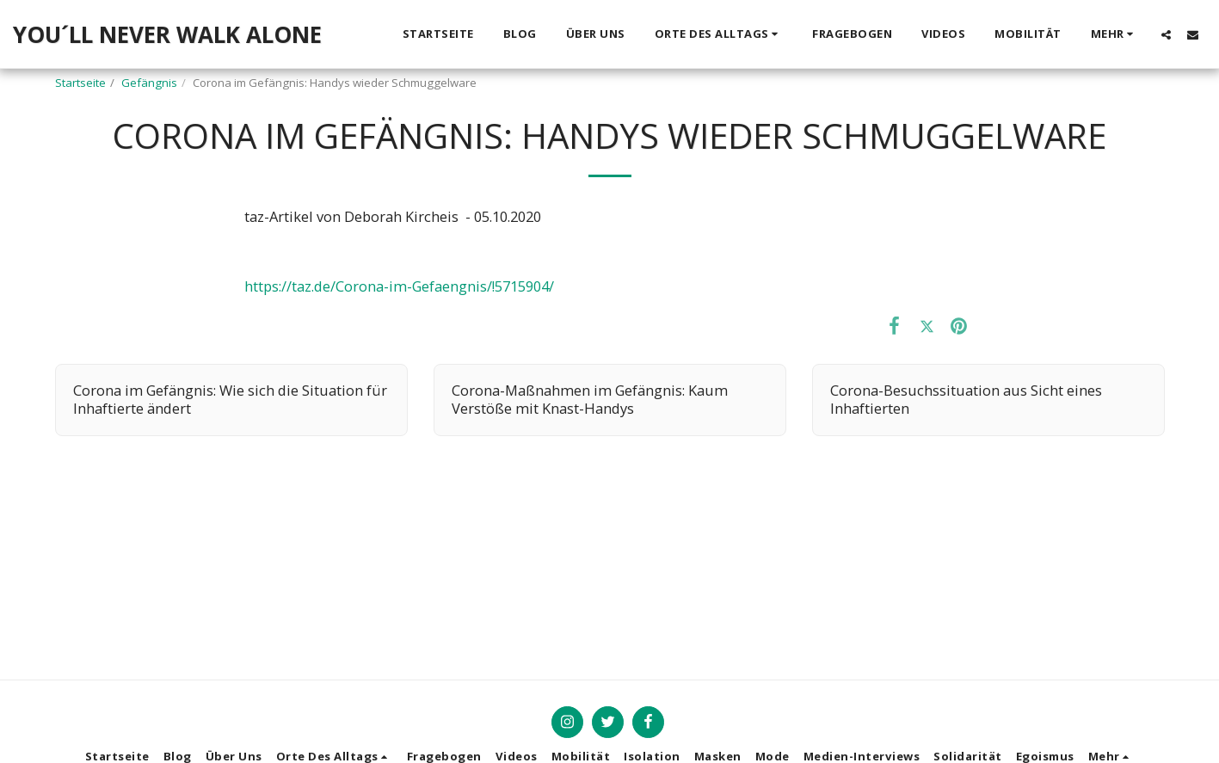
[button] (719, 34)
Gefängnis (149, 82)
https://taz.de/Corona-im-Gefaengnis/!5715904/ (399, 286)
